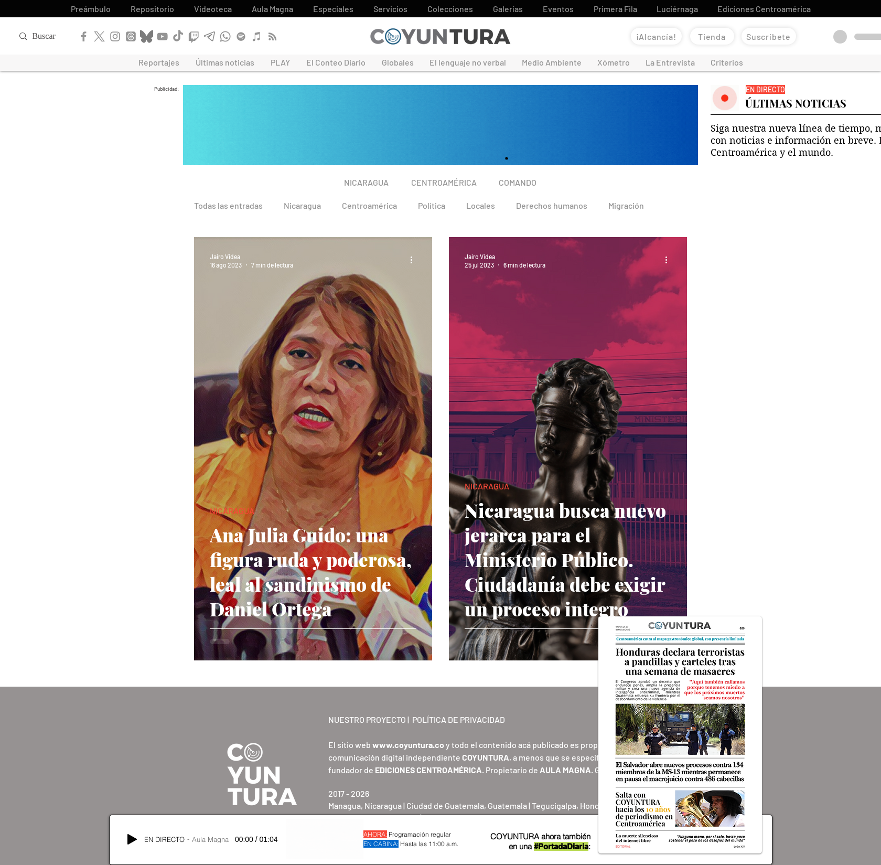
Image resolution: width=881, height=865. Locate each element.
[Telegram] (209, 36)
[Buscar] (53, 36)
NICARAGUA (232, 511)
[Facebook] (83, 36)
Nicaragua (302, 205)
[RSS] (272, 36)
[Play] (132, 839)
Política (431, 205)
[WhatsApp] (225, 36)
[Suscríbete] (769, 36)
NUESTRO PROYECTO (367, 719)
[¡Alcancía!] (656, 36)
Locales (480, 205)
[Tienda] (712, 36)
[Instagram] (115, 36)
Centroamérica (369, 205)
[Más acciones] (415, 260)
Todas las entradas (228, 205)
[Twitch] (193, 36)
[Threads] (130, 36)
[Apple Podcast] (256, 36)
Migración (626, 205)
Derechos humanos (551, 205)
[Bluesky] (146, 36)
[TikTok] (178, 36)
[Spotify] (241, 36)
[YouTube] (162, 36)
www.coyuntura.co (408, 745)
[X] (99, 36)
